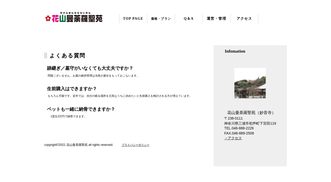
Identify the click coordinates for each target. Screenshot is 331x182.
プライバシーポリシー (135, 144)
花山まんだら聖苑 (75, 18)
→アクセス (233, 138)
